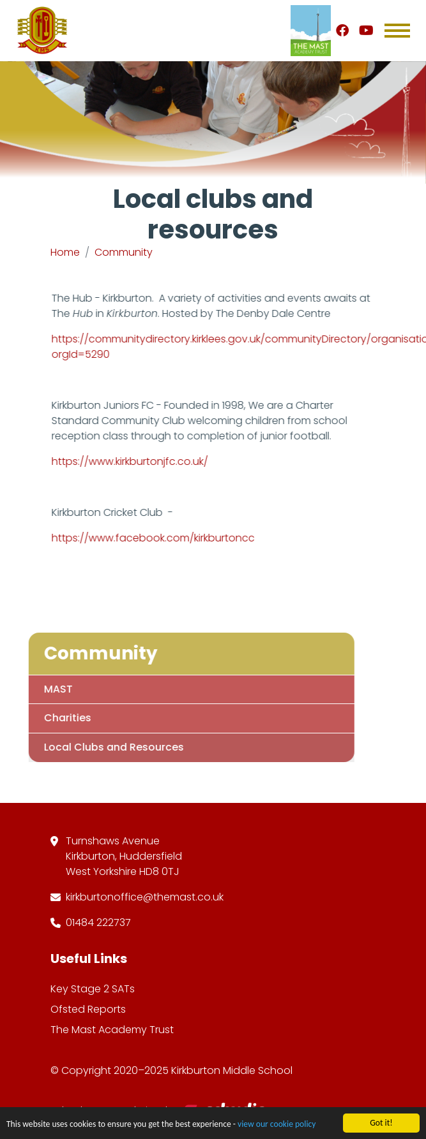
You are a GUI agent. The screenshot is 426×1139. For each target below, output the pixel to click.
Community (124, 252)
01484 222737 (98, 922)
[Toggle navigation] (397, 30)
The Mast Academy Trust (112, 1029)
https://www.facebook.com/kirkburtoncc (155, 538)
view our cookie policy (277, 1125)
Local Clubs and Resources (100, 747)
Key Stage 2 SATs (92, 988)
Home (65, 252)
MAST (44, 689)
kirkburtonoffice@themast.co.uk (145, 897)
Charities (53, 717)
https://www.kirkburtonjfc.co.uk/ (132, 461)
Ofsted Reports (88, 1009)
